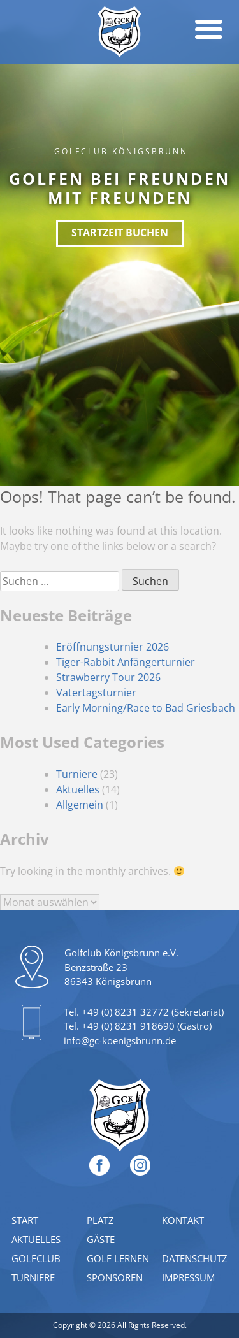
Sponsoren (115, 1277)
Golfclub (36, 1258)
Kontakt (183, 1220)
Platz (100, 1220)
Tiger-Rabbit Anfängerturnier (125, 662)
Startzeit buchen (119, 233)
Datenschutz (195, 1258)
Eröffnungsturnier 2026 (112, 647)
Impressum (188, 1277)
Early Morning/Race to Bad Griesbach (145, 708)
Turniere (77, 774)
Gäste (101, 1239)
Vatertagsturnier (96, 693)
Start (24, 1220)
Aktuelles (77, 789)
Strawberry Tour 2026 (108, 677)
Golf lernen (118, 1258)
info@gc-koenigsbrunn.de (120, 1040)
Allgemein (79, 805)
